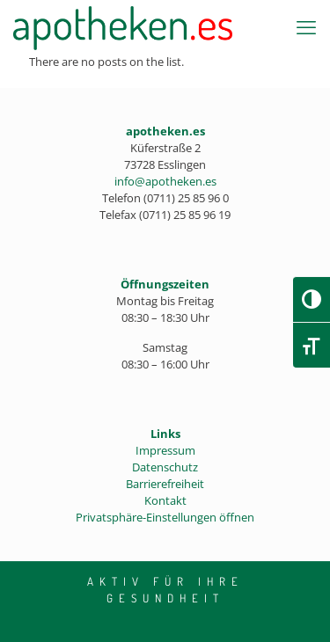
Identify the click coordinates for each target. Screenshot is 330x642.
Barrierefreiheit (165, 484)
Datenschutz (165, 467)
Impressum (165, 450)
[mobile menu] (306, 26)
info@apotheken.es (165, 181)
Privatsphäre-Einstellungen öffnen (165, 517)
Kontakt (165, 500)
